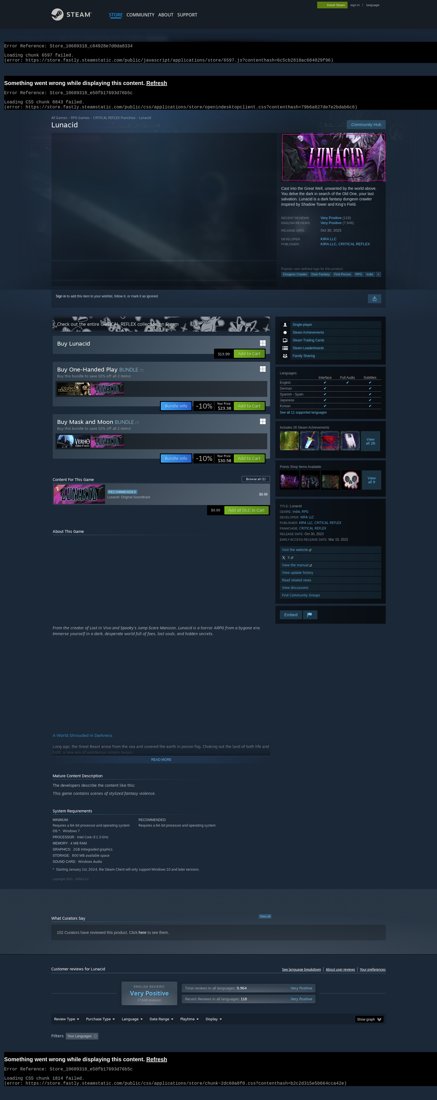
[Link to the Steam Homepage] (75, 19)
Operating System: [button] (265, 1047)
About (165, 15)
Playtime (187, 1029)
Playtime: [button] (179, 1047)
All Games (59, 124)
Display (212, 1029)
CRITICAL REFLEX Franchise (114, 124)
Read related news (296, 587)
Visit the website (297, 556)
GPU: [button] (313, 1047)
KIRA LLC (328, 246)
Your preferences (373, 976)
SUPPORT (187, 15)
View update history (297, 579)
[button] (249, 360)
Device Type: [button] (337, 1047)
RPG (358, 281)
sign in (355, 5)
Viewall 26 (370, 448)
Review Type (64, 1029)
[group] (218, 1047)
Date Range (159, 1029)
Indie (369, 281)
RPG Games (80, 124)
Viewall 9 (372, 486)
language (372, 5)
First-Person (342, 281)
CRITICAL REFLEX (354, 251)
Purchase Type (98, 1029)
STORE (116, 15)
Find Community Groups (301, 602)
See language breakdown (301, 976)
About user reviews (340, 976)
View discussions (295, 594)
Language (130, 1029)
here (142, 939)
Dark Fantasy (321, 281)
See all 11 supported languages (303, 419)
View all (265, 923)
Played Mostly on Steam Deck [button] (218, 1047)
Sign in (61, 303)
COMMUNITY (140, 15)
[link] (213, 412)
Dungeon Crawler (295, 281)
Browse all (256, 486)
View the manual (297, 572)
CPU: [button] (294, 1047)
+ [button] (378, 281)
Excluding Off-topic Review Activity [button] (135, 1047)
